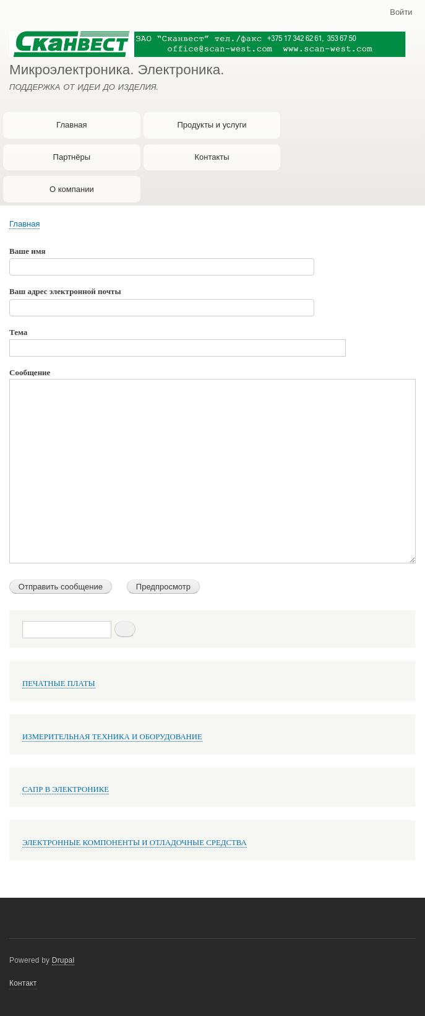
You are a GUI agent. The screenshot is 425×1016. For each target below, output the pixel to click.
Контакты (211, 157)
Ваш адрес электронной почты (65, 291)
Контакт (23, 983)
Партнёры (71, 157)
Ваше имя (27, 251)
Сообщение (29, 372)
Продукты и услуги (211, 124)
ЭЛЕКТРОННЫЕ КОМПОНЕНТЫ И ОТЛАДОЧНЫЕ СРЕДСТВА (134, 842)
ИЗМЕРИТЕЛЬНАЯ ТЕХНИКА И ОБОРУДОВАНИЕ (112, 736)
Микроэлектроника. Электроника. (116, 69)
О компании (71, 189)
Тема (18, 332)
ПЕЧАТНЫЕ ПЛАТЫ (58, 683)
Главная (71, 124)
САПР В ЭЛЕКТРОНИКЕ (65, 789)
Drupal (63, 960)
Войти (401, 12)
